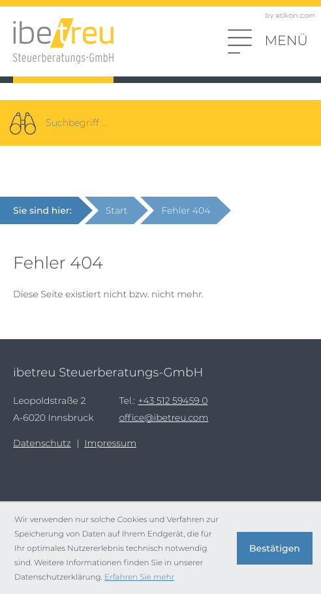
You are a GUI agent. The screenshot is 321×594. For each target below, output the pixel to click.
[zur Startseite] (63, 41)
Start (117, 210)
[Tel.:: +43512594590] (172, 400)
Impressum (110, 443)
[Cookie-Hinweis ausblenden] (275, 548)
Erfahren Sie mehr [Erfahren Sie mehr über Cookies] (139, 577)
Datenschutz (42, 443)
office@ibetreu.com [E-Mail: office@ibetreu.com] (163, 417)
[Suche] (23, 123)
